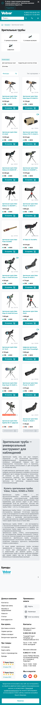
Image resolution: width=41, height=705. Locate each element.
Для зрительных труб (9, 63)
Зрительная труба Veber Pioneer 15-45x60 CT (30, 205)
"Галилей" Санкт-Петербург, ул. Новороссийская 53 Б (31, 638)
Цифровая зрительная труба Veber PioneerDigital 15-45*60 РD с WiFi (31, 348)
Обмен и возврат (7, 634)
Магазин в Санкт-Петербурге (29, 629)
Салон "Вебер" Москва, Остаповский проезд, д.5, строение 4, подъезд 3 (31, 658)
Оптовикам (5, 647)
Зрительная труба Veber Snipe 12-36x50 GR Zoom (9, 276)
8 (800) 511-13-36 (30, 15)
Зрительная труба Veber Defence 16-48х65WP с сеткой (9, 205)
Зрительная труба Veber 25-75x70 (9, 348)
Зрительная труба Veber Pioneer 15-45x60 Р (30, 384)
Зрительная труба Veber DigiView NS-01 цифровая (10, 422)
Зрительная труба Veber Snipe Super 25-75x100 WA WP (9, 97)
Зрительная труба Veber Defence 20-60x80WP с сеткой (30, 169)
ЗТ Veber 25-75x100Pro (30, 239)
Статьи (3, 616)
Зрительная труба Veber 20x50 (30, 312)
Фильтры (10, 73)
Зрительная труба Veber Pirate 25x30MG (9, 240)
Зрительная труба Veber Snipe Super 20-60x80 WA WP (30, 97)
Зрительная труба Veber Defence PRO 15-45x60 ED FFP (31, 133)
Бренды (4, 656)
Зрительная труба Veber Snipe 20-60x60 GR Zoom (9, 312)
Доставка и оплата (8, 628)
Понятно (20, 701)
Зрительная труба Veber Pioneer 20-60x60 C (30, 276)
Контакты (5, 602)
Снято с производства (9, 653)
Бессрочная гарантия (9, 637)
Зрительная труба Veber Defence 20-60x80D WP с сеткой (9, 169)
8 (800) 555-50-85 (30, 12)
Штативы (5, 66)
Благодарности (6, 619)
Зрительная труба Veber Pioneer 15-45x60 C (30, 420)
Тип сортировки (33, 73)
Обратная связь (7, 606)
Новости (4, 613)
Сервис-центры (6, 631)
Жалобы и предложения (6, 609)
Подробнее (10, 8)
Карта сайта (5, 650)
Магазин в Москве (29, 650)
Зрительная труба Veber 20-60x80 (9, 133)
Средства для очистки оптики (27, 63)
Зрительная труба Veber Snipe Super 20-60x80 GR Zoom (9, 384)
